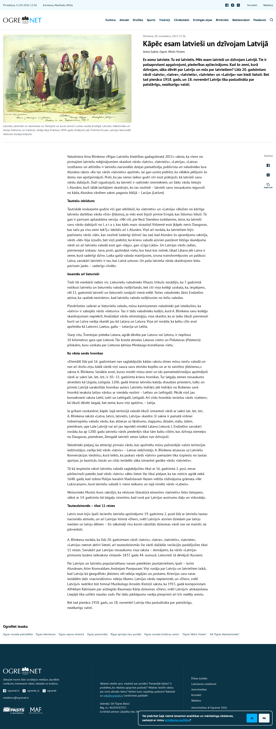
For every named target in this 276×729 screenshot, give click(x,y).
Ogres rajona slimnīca (71, 634)
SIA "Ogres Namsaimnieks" (225, 634)
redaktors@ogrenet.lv (16, 697)
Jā (252, 718)
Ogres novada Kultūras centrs (161, 634)
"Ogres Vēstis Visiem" (194, 634)
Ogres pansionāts (97, 634)
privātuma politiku (177, 720)
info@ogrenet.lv (113, 695)
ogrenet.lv (11, 690)
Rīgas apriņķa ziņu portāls (126, 634)
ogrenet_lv (31, 690)
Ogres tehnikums (46, 634)
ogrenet (49, 690)
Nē (264, 718)
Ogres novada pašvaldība (18, 634)
